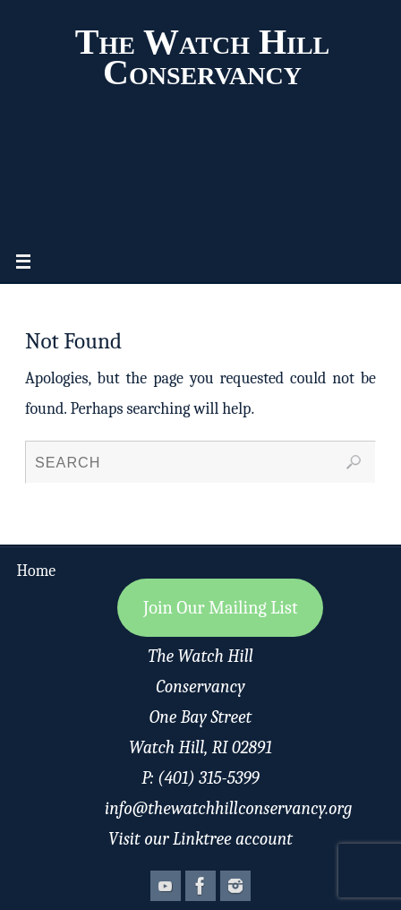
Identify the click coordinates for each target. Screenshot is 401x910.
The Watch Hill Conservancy (202, 58)
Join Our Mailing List (220, 607)
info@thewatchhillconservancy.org (229, 808)
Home (36, 571)
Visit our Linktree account (200, 838)
